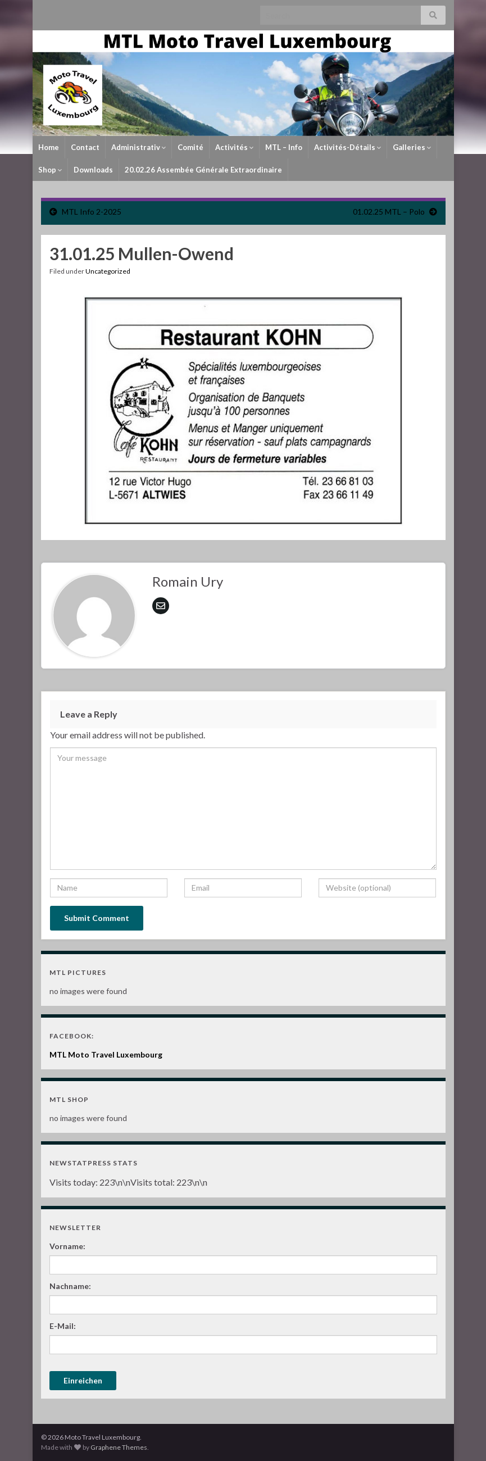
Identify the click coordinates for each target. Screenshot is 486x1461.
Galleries (412, 147)
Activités (234, 147)
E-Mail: (62, 1326)
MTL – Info (283, 147)
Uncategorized (107, 271)
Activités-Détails (347, 147)
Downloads (93, 169)
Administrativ (138, 147)
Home (48, 147)
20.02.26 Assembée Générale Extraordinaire (203, 169)
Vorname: (67, 1246)
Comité (190, 147)
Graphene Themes (118, 1447)
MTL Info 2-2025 (91, 211)
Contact (85, 147)
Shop (50, 169)
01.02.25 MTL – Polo (389, 211)
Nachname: (70, 1286)
